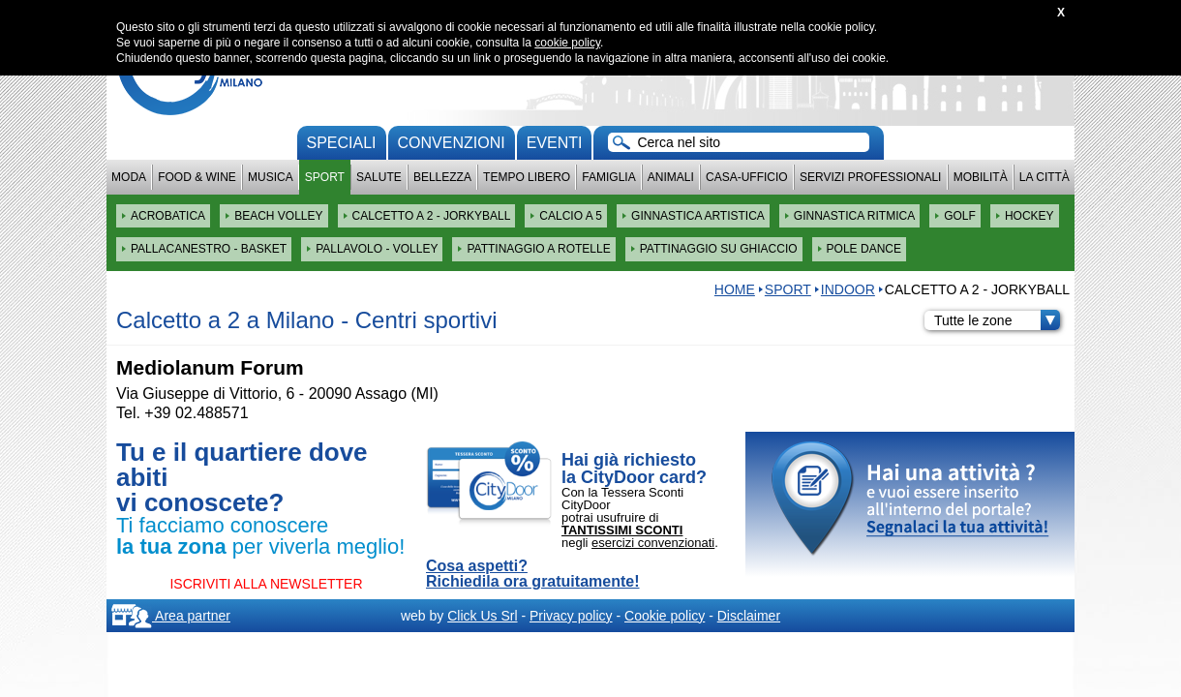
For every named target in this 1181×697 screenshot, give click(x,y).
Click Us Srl (482, 615)
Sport (325, 177)
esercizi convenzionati (652, 542)
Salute (379, 177)
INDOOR (848, 289)
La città (1044, 177)
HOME (734, 289)
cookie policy (567, 42)
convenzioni (451, 143)
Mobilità (981, 177)
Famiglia (608, 177)
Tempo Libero (526, 177)
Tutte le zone (997, 320)
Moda (128, 177)
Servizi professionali (870, 177)
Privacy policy (571, 615)
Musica (270, 177)
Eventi (555, 143)
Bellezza (442, 177)
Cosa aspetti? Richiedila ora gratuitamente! (533, 574)
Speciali (342, 143)
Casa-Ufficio (747, 177)
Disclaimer (748, 615)
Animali (671, 177)
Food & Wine (197, 177)
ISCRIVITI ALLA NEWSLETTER (265, 584)
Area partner (170, 615)
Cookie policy (664, 615)
